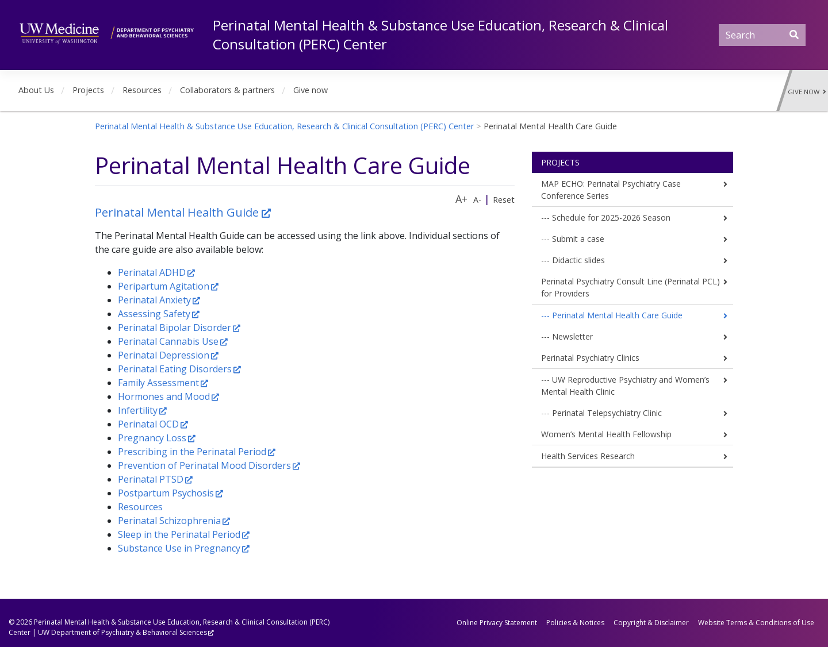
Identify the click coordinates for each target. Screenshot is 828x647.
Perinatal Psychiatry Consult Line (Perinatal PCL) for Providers (630, 287)
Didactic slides (578, 260)
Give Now (807, 91)
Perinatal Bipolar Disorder (174, 327)
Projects (88, 89)
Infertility (138, 410)
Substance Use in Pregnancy (179, 548)
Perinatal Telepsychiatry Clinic (607, 412)
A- (477, 199)
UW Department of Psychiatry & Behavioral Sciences (122, 632)
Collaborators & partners (227, 89)
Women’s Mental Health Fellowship (606, 434)
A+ (461, 199)
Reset (504, 199)
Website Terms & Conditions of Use (756, 622)
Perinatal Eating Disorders (175, 369)
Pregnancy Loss (152, 438)
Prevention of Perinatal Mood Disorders (204, 465)
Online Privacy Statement (497, 622)
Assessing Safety (154, 313)
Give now (310, 89)
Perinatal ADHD (152, 272)
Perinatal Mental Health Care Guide (617, 315)
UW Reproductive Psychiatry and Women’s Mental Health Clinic (625, 385)
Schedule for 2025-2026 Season (611, 217)
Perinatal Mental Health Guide (178, 212)
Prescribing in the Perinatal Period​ (192, 451)
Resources (142, 89)
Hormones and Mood (164, 396)
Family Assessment (158, 382)
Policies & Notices (575, 622)
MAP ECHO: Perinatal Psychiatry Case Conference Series (611, 189)
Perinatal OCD (148, 424)
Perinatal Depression (163, 355)
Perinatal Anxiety (154, 300)
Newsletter (572, 336)
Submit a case (578, 238)
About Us (36, 89)
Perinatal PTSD (150, 479)
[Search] (762, 35)
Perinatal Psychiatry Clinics (590, 357)
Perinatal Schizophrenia (169, 520)
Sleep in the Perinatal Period (179, 534)
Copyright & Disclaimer (651, 622)
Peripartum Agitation (163, 286)
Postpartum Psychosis (166, 493)
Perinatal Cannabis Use (168, 341)
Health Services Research (588, 455)
